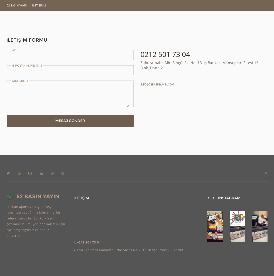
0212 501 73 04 (165, 54)
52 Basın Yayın (17, 5)
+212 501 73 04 (89, 242)
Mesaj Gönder (70, 121)
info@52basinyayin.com (157, 84)
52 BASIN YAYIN (33, 197)
